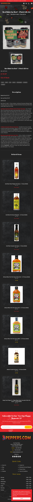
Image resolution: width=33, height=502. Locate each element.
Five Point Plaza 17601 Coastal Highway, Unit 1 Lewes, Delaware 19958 (16, 444)
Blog (3, 467)
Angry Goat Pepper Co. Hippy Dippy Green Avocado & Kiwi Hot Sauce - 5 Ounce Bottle (16, 401)
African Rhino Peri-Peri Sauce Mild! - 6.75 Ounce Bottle (16, 338)
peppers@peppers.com (18, 452)
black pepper (19, 82)
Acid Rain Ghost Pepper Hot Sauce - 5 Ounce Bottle (16, 183)
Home (8, 14)
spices (14, 82)
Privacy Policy (22, 469)
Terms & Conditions (23, 471)
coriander (25, 82)
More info (15, 495)
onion (2, 82)
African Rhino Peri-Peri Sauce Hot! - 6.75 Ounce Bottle (16, 307)
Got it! (22, 498)
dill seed (3, 84)
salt (10, 82)
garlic (6, 82)
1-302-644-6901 (17, 450)
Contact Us (21, 465)
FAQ (3, 469)
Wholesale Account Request (25, 467)
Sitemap (4, 471)
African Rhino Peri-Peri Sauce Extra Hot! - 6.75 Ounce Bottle (16, 277)
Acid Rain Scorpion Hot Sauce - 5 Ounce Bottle (16, 246)
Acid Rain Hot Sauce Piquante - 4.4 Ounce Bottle (16, 214)
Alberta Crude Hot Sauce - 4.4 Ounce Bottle (16, 369)
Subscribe (28, 427)
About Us (4, 465)
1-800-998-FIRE (18, 448)
